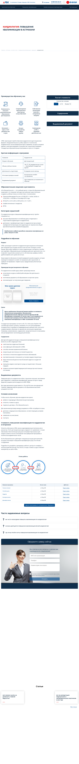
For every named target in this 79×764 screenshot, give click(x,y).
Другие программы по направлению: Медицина (39, 505)
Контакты (32, 2)
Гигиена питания (6, 488)
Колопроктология (6, 497)
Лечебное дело (6, 491)
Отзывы (19, 2)
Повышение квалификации (29, 7)
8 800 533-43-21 (56, 2)
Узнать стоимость (34, 300)
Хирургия (5, 494)
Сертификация (73, 7)
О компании (13, 2)
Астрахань (46, 2)
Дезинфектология (7, 500)
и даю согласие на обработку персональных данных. (44, 574)
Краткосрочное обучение (8, 7)
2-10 (61, 104)
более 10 (68, 104)
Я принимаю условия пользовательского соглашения (42, 574)
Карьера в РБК (25, 2)
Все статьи (74, 707)
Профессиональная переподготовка (53, 7)
